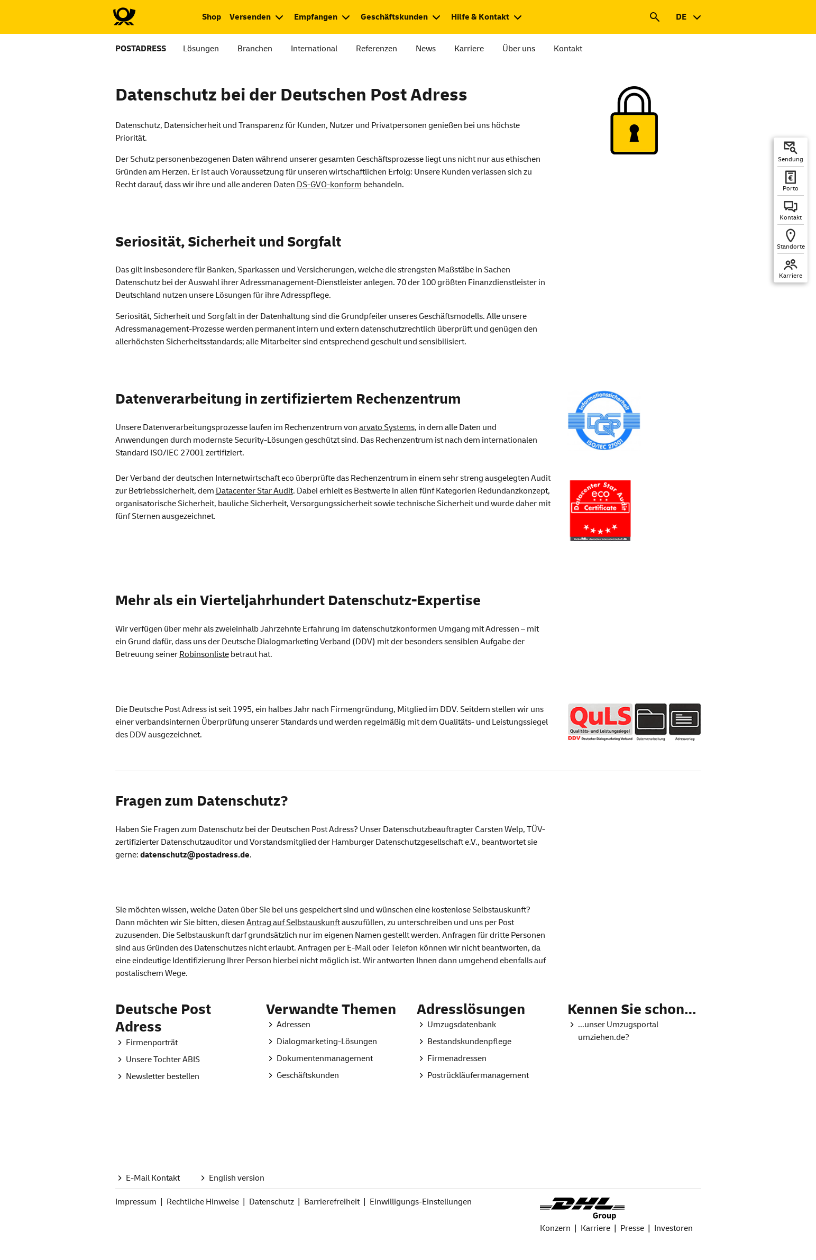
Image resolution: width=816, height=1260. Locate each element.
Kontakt (568, 48)
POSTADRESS (140, 48)
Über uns (518, 48)
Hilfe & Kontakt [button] (480, 17)
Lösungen (201, 48)
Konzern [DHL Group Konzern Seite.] (555, 1228)
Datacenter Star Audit (254, 491)
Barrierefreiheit (332, 1202)
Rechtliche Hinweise (203, 1202)
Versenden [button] (250, 17)
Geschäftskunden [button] (394, 17)
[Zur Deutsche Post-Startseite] (124, 17)
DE (681, 17)
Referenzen (376, 48)
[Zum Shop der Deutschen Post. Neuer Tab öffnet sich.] (211, 17)
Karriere (469, 48)
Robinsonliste (204, 654)
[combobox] (688, 17)
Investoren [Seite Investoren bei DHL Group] (673, 1228)
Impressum (136, 1202)
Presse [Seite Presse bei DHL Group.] (632, 1228)
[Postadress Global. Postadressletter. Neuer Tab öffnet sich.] (157, 1076)
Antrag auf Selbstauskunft (293, 922)
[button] (655, 17)
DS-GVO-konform (329, 184)
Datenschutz (271, 1202)
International (314, 48)
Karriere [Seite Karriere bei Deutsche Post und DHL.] (595, 1228)
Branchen (254, 48)
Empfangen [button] (315, 17)
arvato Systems (387, 427)
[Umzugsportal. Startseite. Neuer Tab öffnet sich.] (634, 1031)
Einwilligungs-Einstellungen (421, 1202)
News (426, 48)
